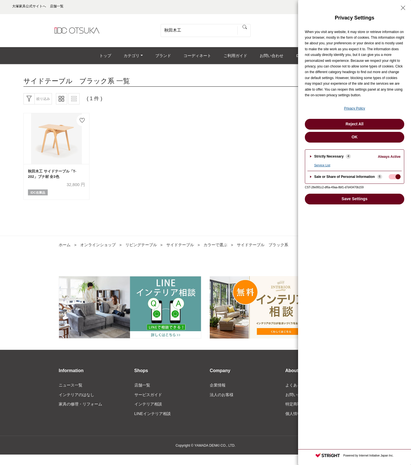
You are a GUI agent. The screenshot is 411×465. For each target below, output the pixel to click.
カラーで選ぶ (215, 245)
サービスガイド (148, 394)
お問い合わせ (297, 394)
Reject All (354, 124)
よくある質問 (297, 385)
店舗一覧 (142, 385)
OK (355, 137)
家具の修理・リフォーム (80, 404)
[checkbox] (395, 176)
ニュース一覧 (70, 385)
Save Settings (355, 199)
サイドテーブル (180, 245)
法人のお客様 (221, 394)
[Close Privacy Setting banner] (403, 8)
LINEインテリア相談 (152, 413)
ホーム (65, 245)
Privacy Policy (354, 108)
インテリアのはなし (76, 394)
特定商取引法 (297, 404)
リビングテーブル (141, 245)
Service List (322, 165)
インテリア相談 (148, 404)
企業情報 (218, 385)
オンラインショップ (98, 245)
